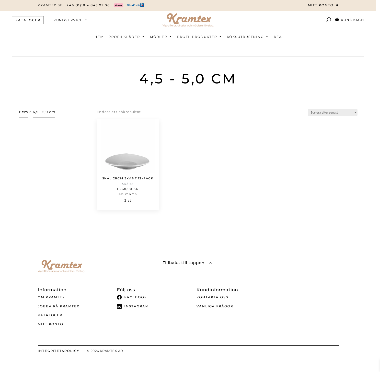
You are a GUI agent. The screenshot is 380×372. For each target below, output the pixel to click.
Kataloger (50, 315)
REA (278, 37)
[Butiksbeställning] (332, 112)
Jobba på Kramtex (59, 306)
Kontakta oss (212, 297)
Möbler (161, 37)
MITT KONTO (321, 5)
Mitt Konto (51, 324)
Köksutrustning (248, 37)
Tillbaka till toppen (184, 262)
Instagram (133, 306)
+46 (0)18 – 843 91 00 (88, 5)
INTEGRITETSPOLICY (58, 351)
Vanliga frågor (214, 306)
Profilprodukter (199, 37)
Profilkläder (127, 37)
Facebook (132, 297)
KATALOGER (27, 20)
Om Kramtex (51, 297)
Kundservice (71, 20)
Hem (99, 37)
